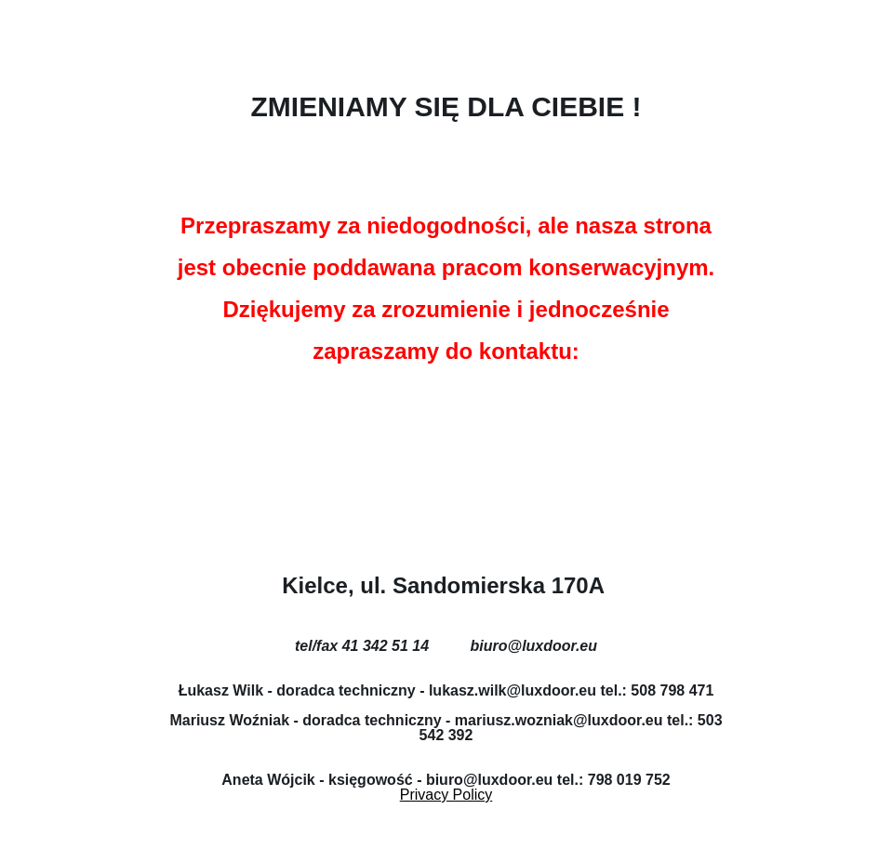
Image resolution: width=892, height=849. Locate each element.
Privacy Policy (446, 795)
